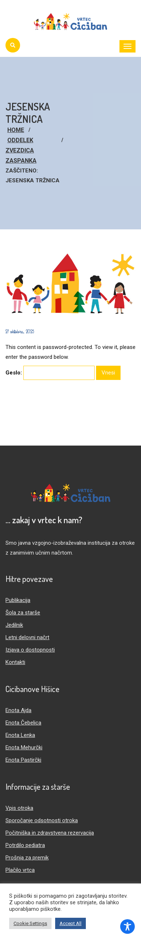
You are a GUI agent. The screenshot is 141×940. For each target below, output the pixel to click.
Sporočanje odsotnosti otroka (41, 820)
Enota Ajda (18, 710)
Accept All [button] (70, 923)
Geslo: (50, 373)
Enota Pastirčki (23, 760)
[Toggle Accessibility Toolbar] (127, 926)
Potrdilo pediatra (25, 845)
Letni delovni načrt (27, 637)
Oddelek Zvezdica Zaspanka (21, 150)
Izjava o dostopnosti (30, 649)
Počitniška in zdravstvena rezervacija (49, 833)
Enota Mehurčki (23, 747)
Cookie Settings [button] (30, 923)
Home (15, 130)
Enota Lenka (20, 735)
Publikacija (17, 600)
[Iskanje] (12, 45)
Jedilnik (14, 625)
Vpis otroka (19, 808)
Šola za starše (22, 612)
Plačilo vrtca (20, 870)
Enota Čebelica (23, 722)
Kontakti (15, 662)
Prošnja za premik (27, 857)
